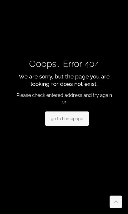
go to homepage (67, 118)
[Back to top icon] (116, 202)
